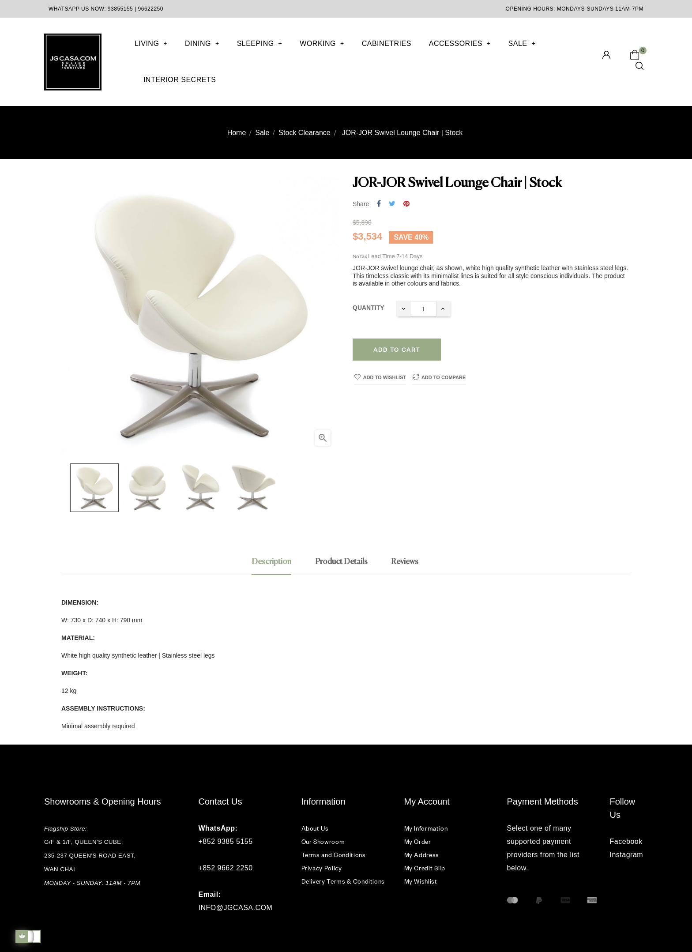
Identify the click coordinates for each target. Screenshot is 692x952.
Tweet (392, 204)
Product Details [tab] (341, 562)
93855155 (120, 9)
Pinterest (406, 204)
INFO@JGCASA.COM (236, 907)
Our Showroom (323, 841)
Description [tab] (271, 562)
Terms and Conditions (333, 854)
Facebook (626, 841)
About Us (315, 828)
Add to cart (396, 349)
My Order (417, 841)
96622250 (150, 9)
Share (379, 204)
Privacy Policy (321, 868)
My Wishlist (420, 881)
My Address (422, 854)
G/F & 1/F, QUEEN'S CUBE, (84, 842)
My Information (426, 828)
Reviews (404, 562)
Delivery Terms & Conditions (343, 881)
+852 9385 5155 (226, 841)
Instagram (626, 854)
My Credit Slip (424, 868)
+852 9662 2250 (226, 868)
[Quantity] (423, 308)
